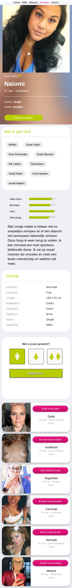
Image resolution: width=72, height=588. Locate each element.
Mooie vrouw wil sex (50, 532)
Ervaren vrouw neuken (50, 501)
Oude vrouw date (50, 408)
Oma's (55, 2)
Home (16, 2)
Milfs (24, 2)
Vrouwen (45, 2)
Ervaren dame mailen (50, 439)
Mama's (33, 2)
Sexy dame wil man (50, 470)
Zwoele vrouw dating (50, 563)
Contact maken (23, 117)
